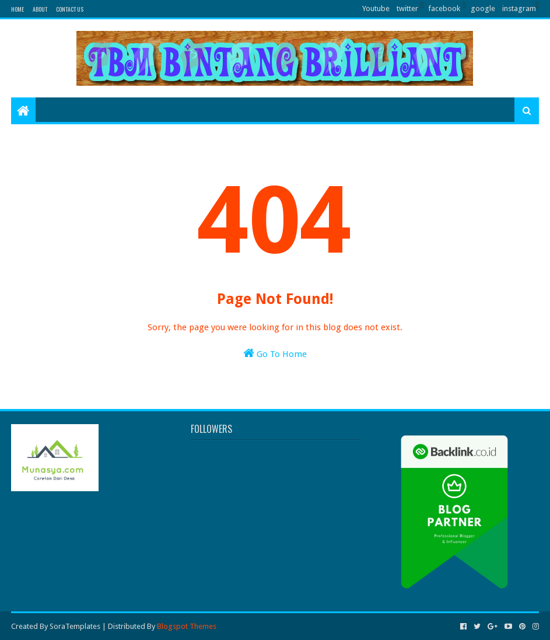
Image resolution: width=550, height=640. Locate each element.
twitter (407, 8)
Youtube (376, 8)
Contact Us (69, 9)
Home (17, 9)
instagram (519, 8)
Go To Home (275, 353)
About (40, 9)
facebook (444, 8)
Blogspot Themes (186, 626)
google (483, 8)
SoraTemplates (75, 626)
